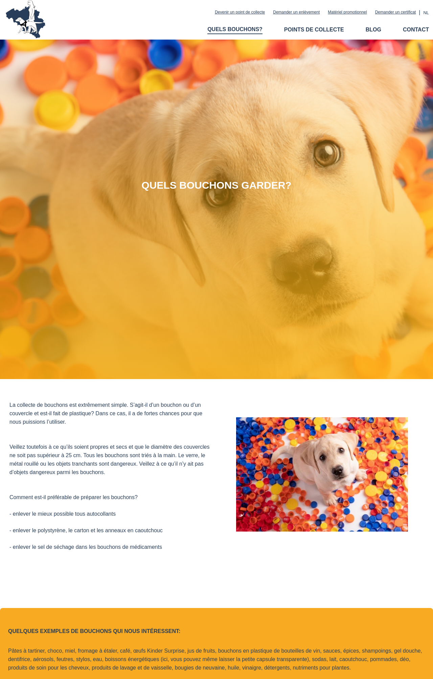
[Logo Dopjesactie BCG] (25, 35)
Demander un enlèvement (296, 12)
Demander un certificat (395, 12)
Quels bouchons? (235, 29)
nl (426, 12)
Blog (373, 29)
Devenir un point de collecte (240, 12)
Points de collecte (314, 29)
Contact (416, 29)
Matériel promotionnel (347, 12)
